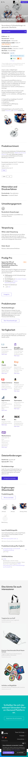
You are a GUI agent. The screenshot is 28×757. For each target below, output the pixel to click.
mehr (9, 287)
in (9, 176)
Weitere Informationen (15, 750)
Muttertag (8, 110)
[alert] (14, 749)
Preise (4, 170)
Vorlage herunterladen (10, 478)
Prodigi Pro (6, 294)
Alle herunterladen (9, 497)
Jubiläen (15, 110)
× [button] (24, 743)
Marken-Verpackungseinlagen (11, 281)
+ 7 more (12, 60)
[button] (14, 176)
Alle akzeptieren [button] (8, 752)
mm (4, 176)
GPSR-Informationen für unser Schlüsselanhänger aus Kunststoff (14, 565)
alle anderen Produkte (20, 279)
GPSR (4, 559)
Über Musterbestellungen (10, 320)
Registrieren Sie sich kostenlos (14, 718)
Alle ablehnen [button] (20, 752)
